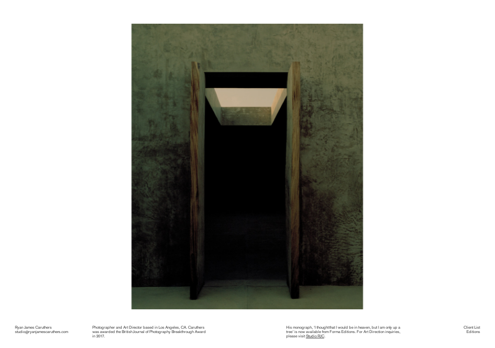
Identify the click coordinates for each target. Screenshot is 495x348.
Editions (473, 331)
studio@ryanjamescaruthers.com (41, 331)
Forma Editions (342, 331)
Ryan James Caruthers (33, 327)
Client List (472, 327)
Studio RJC (315, 336)
